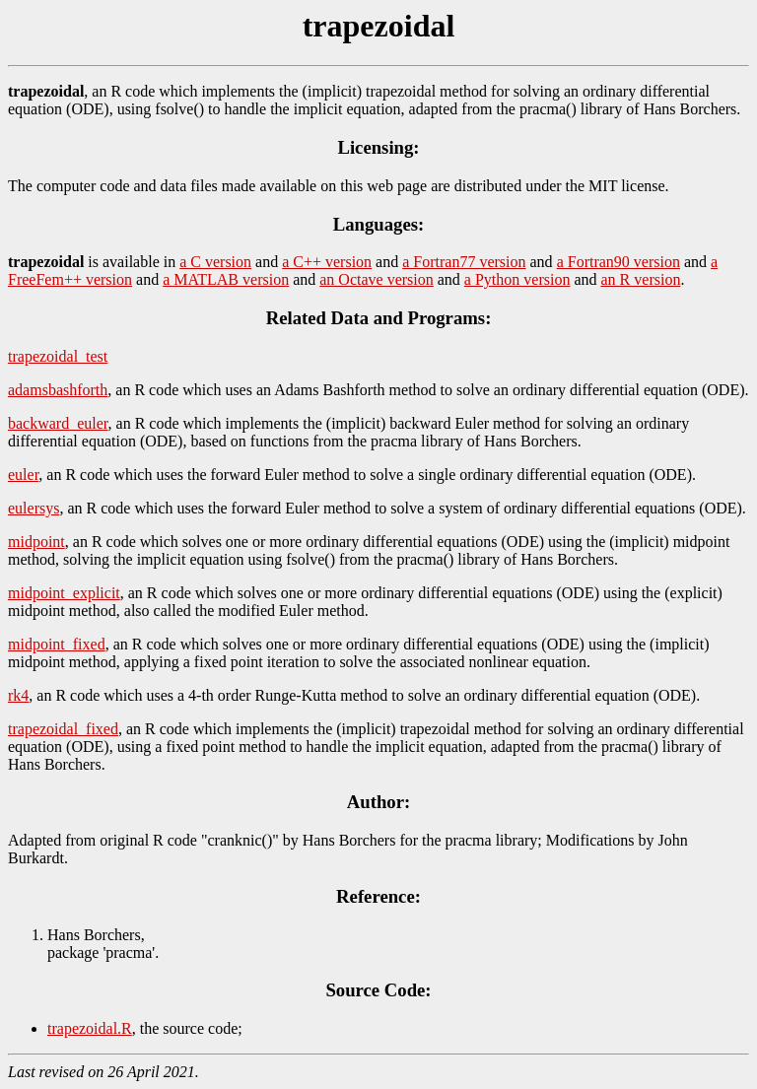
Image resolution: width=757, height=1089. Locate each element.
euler (23, 474)
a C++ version (327, 261)
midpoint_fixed (56, 644)
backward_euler (58, 423)
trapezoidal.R (89, 1028)
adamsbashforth (57, 389)
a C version (215, 261)
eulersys (33, 508)
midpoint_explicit (64, 592)
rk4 (18, 695)
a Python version (517, 279)
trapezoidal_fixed (63, 728)
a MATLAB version (226, 279)
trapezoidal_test (57, 356)
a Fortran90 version (618, 261)
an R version (641, 279)
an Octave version (376, 279)
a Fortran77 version (463, 261)
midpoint (36, 541)
